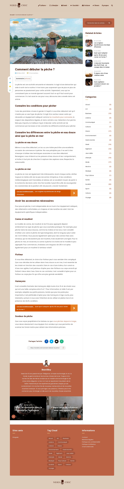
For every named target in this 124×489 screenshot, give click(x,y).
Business (88, 113)
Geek (68, 5)
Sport (87, 189)
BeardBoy (46, 369)
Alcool (87, 105)
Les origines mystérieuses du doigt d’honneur (102, 45)
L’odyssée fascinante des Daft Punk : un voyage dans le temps (102, 65)
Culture (48, 5)
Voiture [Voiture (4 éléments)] (68, 464)
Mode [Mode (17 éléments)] (60, 457)
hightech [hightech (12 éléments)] (59, 453)
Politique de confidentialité (91, 442)
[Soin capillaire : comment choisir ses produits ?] (88, 82)
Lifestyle (58, 5)
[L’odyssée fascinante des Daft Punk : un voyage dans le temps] (88, 63)
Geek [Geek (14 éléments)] (50, 453)
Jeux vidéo (89, 153)
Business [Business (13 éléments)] (66, 438)
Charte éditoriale (88, 447)
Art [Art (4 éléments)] (58, 438)
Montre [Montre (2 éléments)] (68, 457)
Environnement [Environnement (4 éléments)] (54, 449)
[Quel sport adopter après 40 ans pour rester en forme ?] (88, 53)
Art (86, 109)
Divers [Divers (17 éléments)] (60, 446)
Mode (87, 162)
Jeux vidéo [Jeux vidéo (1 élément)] (69, 453)
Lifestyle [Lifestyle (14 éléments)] (51, 457)
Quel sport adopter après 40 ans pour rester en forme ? (101, 55)
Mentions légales (87, 439)
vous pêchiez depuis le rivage (64, 321)
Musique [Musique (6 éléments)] (51, 461)
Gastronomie (90, 140)
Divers (97, 5)
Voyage (88, 198)
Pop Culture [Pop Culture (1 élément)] (62, 461)
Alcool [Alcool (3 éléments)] (51, 438)
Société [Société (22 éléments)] (51, 464)
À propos (105, 5)
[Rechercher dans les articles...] (98, 23)
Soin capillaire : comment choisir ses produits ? (101, 84)
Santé (87, 180)
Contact (85, 437)
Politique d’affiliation (89, 444)
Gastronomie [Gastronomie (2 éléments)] (67, 449)
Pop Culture (89, 175)
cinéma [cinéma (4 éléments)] (51, 442)
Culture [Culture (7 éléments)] (51, 446)
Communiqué (90, 122)
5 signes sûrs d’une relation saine (101, 74)
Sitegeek (15, 437)
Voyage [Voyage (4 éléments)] (51, 468)
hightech (88, 149)
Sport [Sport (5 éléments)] (60, 464)
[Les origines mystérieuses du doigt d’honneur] (88, 43)
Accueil (12, 15)
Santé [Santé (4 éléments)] (72, 461)
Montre (88, 167)
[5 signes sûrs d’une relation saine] (88, 73)
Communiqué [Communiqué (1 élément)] (62, 442)
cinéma (88, 118)
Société (77, 5)
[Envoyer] (109, 23)
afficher (27, 78)
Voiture (88, 5)
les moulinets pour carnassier (60, 117)
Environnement (90, 136)
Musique (88, 171)
